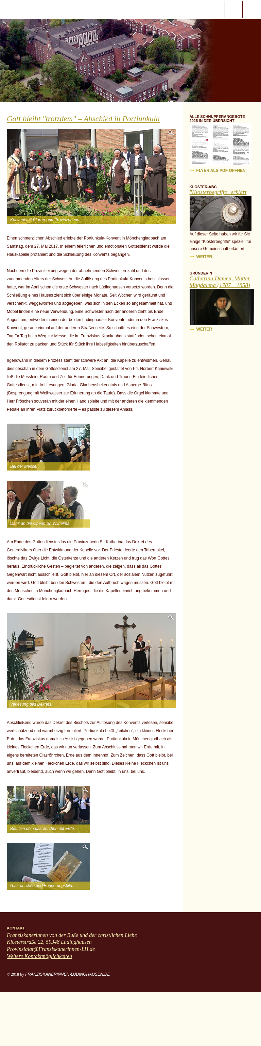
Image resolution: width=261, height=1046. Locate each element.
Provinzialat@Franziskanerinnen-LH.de (51, 949)
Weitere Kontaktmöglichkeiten (39, 956)
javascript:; (8, 9)
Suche (234, 9)
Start (44, 9)
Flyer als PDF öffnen (221, 170)
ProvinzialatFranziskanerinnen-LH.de (252, 9)
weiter (204, 256)
